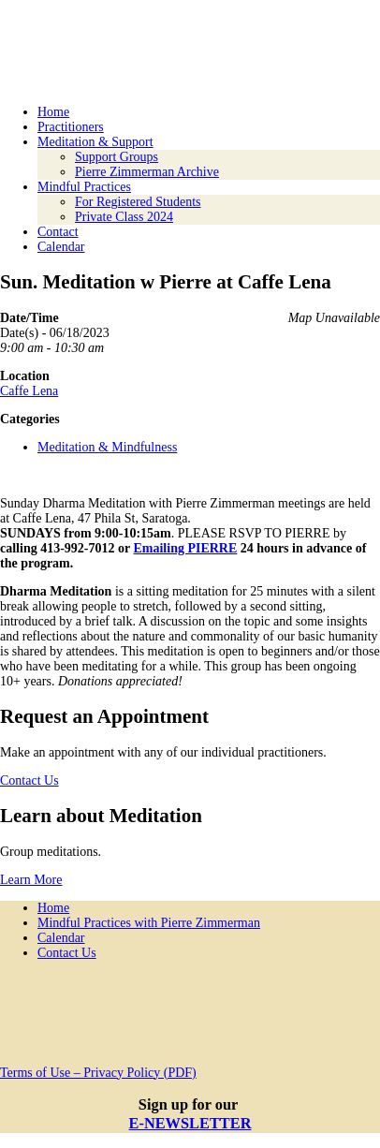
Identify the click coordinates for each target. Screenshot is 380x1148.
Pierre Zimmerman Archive (147, 172)
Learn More (31, 880)
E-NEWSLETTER (190, 1123)
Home (53, 112)
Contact (58, 232)
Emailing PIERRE (185, 548)
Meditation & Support (95, 142)
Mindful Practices (84, 187)
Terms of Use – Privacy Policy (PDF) (98, 1073)
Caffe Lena (29, 391)
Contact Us (29, 780)
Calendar (61, 247)
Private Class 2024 (124, 217)
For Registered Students (138, 202)
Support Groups (116, 157)
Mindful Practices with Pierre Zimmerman (148, 923)
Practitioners (70, 127)
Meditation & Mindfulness (107, 447)
